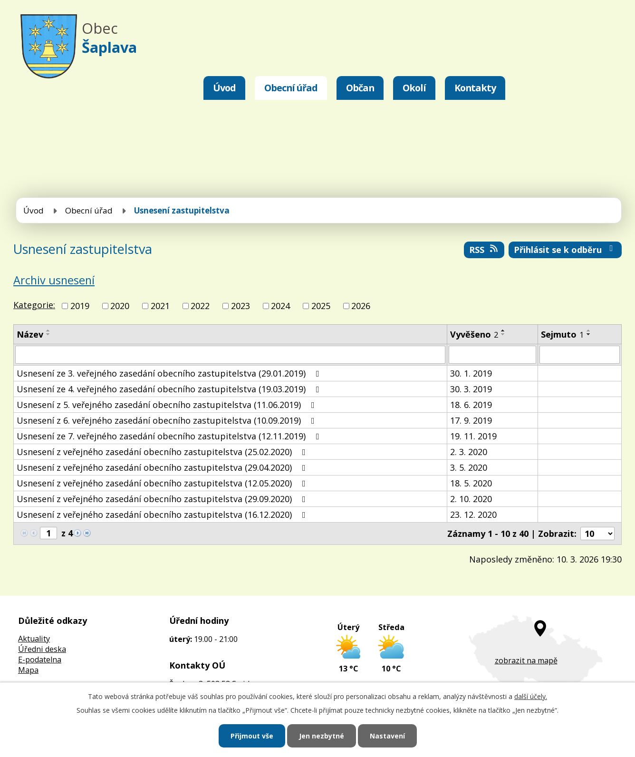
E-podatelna (39, 659)
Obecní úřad (291, 87)
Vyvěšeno (474, 334)
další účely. (530, 696)
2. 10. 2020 (471, 499)
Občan (360, 87)
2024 (280, 305)
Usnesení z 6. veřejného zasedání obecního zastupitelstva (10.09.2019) (167, 420)
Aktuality (34, 638)
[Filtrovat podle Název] (230, 355)
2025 (320, 305)
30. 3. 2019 (471, 389)
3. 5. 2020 (468, 467)
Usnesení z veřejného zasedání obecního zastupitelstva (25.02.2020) (163, 451)
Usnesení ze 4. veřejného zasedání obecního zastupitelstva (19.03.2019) (170, 389)
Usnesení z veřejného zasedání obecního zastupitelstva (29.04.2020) (163, 467)
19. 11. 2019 (473, 436)
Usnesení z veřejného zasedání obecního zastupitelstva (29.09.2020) (163, 499)
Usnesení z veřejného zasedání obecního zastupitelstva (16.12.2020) (163, 514)
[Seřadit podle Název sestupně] (48, 334)
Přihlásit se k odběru (565, 249)
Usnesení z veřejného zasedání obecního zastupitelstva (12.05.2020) (163, 483)
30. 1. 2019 (471, 373)
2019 (79, 305)
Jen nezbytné (321, 735)
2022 (200, 305)
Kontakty (475, 87)
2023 (240, 305)
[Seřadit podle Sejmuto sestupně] (589, 334)
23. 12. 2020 (473, 514)
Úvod (224, 87)
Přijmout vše (252, 735)
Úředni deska (42, 649)
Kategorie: (34, 305)
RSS (484, 249)
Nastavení (387, 735)
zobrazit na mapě (526, 660)
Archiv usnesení (54, 280)
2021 (160, 305)
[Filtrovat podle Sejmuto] (579, 355)
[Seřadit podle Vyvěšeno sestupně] (503, 334)
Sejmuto (562, 334)
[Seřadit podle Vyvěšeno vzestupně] (503, 330)
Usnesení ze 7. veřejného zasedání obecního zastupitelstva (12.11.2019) (170, 436)
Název (30, 334)
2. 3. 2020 (468, 451)
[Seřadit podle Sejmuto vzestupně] (589, 330)
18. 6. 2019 (471, 404)
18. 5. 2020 (471, 483)
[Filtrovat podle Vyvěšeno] (492, 355)
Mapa (28, 670)
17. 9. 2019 (471, 420)
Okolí (414, 87)
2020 (119, 305)
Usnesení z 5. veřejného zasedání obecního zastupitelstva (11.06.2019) (167, 404)
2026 (360, 305)
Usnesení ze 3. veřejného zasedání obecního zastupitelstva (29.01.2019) (170, 373)
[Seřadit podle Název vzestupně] (48, 330)
